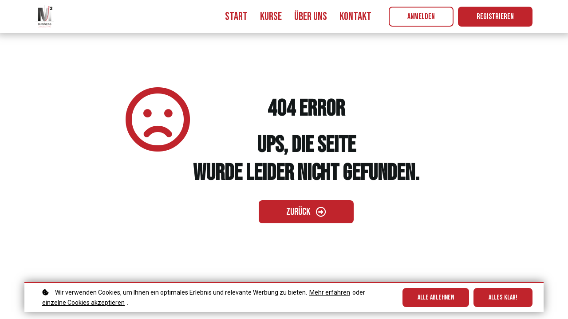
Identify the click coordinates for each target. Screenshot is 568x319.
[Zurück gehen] (306, 211)
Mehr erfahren (329, 292)
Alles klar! (503, 297)
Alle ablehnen (436, 297)
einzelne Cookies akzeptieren (83, 302)
